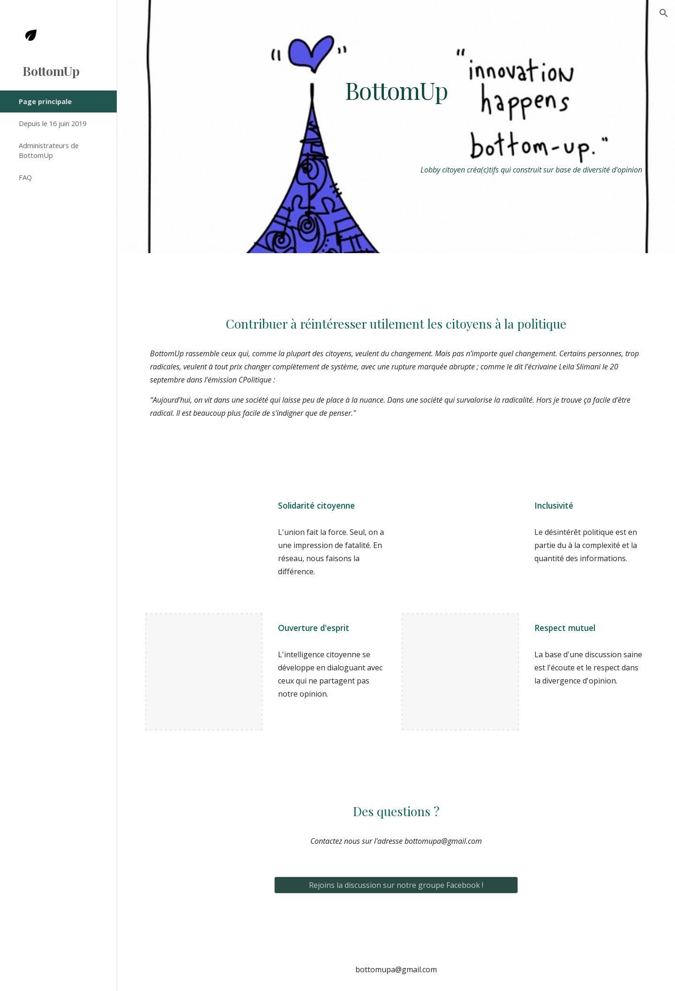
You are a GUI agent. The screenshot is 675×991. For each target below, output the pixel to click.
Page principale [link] (45, 101)
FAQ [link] (25, 177)
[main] (396, 90)
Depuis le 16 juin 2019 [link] (52, 123)
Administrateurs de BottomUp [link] (49, 150)
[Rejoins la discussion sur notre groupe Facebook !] (396, 885)
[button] (663, 13)
